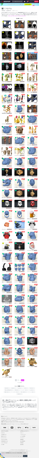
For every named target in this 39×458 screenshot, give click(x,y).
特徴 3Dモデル (13, 388)
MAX (9, 16)
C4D (19, 16)
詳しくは (3, 454)
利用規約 (22, 442)
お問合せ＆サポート (24, 431)
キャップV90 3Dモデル (31, 28)
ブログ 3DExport (4, 442)
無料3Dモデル (3, 436)
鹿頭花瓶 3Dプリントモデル (19, 334)
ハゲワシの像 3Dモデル (5, 377)
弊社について (4, 416)
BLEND (21, 16)
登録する (36, 1)
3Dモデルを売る (4, 439)
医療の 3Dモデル (7, 392)
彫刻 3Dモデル (7, 388)
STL (17, 16)
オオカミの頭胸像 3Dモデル (31, 366)
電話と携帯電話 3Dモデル (8, 390)
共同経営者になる (4, 441)
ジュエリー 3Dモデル (24, 390)
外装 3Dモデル (32, 388)
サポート (22, 432)
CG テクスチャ (4, 437)
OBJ (11, 16)
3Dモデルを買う (5, 431)
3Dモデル (3, 432)
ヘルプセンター (23, 434)
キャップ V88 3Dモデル (6, 92)
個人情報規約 (22, 441)
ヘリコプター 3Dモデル (15, 392)
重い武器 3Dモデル (23, 392)
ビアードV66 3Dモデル (18, 92)
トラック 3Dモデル (31, 392)
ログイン (31, 1)
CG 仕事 (2, 444)
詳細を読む (5, 409)
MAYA (24, 16)
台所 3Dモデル (20, 388)
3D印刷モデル (3, 434)
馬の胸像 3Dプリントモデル (19, 187)
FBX (13, 16)
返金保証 (22, 444)
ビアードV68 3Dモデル (5, 39)
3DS (15, 16)
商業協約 (22, 439)
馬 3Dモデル (26, 388)
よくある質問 (22, 436)
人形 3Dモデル (32, 390)
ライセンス (22, 437)
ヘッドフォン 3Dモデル (5, 271)
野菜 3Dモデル (17, 390)
